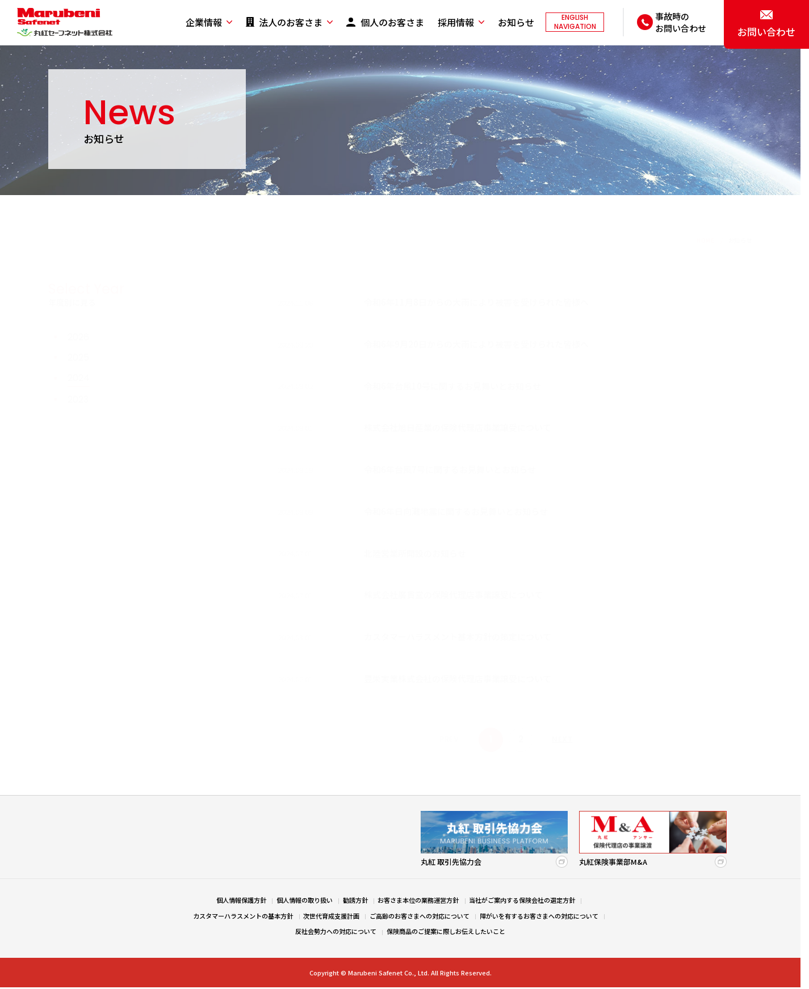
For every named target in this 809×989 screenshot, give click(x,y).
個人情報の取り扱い (304, 900)
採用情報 (456, 22)
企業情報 (204, 22)
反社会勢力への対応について (335, 931)
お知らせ (516, 22)
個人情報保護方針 (241, 900)
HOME (705, 204)
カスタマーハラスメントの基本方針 (243, 915)
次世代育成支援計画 (331, 915)
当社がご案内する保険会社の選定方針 (522, 900)
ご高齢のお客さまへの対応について (420, 915)
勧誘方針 (355, 900)
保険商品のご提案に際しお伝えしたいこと (446, 931)
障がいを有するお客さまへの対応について (539, 915)
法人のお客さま (290, 22)
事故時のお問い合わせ (680, 22)
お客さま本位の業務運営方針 (418, 900)
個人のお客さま (392, 22)
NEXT (562, 703)
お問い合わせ (766, 31)
